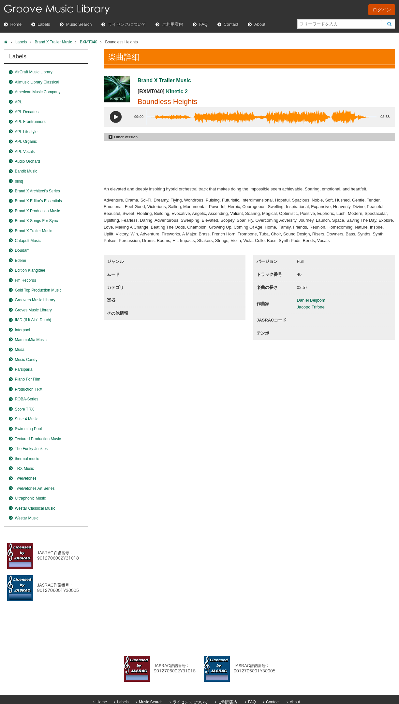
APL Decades (26, 112)
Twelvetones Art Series (34, 488)
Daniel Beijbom (311, 300)
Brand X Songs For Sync (36, 220)
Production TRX (28, 389)
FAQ (203, 24)
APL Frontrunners (30, 121)
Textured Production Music (38, 439)
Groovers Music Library (35, 300)
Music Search (79, 24)
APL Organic (26, 141)
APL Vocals (25, 151)
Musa (19, 349)
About (259, 24)
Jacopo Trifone (311, 307)
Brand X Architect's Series (37, 191)
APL (18, 102)
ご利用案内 (172, 24)
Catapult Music (27, 240)
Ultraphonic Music (30, 498)
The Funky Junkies (31, 448)
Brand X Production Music (37, 211)
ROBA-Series (26, 399)
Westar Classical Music (35, 508)
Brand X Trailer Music (53, 42)
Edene (20, 260)
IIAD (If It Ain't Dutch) (33, 320)
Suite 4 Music (26, 419)
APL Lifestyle (26, 131)
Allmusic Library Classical (37, 82)
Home (16, 24)
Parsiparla (23, 369)
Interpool (22, 330)
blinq (19, 181)
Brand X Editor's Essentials (38, 201)
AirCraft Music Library (33, 72)
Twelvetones (26, 478)
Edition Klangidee (30, 270)
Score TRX (24, 409)
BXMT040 (88, 42)
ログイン (382, 9)
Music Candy (26, 359)
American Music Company (37, 92)
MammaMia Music (30, 339)
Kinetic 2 (177, 91)
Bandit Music (26, 171)
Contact (231, 24)
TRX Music (24, 468)
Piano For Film (27, 379)
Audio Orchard (27, 161)
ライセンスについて (127, 24)
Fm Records (25, 280)
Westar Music (26, 518)
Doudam (22, 250)
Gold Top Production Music (38, 290)
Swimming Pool (28, 429)
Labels (43, 24)
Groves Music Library (33, 310)
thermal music (27, 459)
